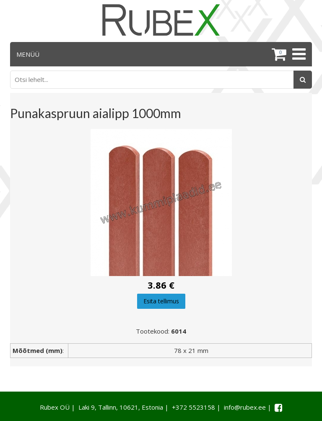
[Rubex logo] (161, 20)
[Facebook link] (278, 407)
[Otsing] (302, 80)
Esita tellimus (161, 301)
